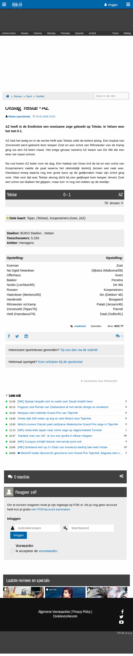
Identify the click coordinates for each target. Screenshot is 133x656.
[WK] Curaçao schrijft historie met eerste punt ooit (50, 441)
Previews (65, 33)
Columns (38, 33)
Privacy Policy (81, 611)
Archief (92, 33)
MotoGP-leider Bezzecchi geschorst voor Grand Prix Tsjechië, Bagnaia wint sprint (71, 453)
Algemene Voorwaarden (54, 611)
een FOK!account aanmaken (50, 509)
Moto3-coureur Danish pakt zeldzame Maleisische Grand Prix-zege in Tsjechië (68, 424)
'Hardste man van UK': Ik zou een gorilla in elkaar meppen (55, 435)
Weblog (127, 33)
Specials (79, 33)
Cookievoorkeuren (65, 616)
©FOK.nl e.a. (125, 633)
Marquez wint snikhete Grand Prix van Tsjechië (48, 413)
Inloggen (111, 5)
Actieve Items (9, 33)
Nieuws (24, 33)
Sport (29, 96)
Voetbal (40, 96)
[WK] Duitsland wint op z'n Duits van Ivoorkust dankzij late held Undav (62, 447)
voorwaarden (48, 551)
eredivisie (80, 326)
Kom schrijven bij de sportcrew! (60, 362)
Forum (115, 33)
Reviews (51, 33)
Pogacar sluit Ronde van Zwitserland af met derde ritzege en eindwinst (63, 407)
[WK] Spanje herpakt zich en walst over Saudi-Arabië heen (55, 401)
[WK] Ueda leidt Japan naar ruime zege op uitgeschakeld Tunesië (60, 430)
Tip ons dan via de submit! (79, 350)
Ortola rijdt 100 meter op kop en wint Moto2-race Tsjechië (54, 418)
